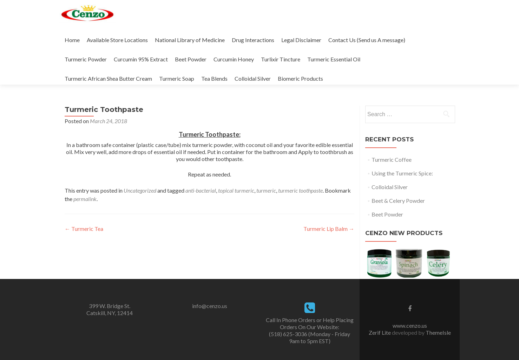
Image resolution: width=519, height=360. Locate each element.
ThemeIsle (438, 332)
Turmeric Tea (84, 228)
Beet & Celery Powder (398, 200)
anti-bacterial (200, 190)
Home (72, 39)
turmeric (266, 190)
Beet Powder (190, 59)
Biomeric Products (300, 78)
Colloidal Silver (253, 78)
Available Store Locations (117, 39)
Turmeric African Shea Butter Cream (108, 78)
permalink (85, 198)
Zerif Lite (380, 332)
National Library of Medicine (190, 39)
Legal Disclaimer (301, 39)
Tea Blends (214, 78)
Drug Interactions (253, 39)
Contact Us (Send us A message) (366, 39)
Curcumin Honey (233, 59)
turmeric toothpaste (300, 190)
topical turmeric (236, 190)
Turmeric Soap (176, 78)
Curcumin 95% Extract (141, 59)
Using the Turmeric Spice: (402, 173)
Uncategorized (140, 190)
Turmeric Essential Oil (333, 59)
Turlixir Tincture (280, 59)
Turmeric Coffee (392, 159)
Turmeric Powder (86, 59)
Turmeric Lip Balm (328, 228)
